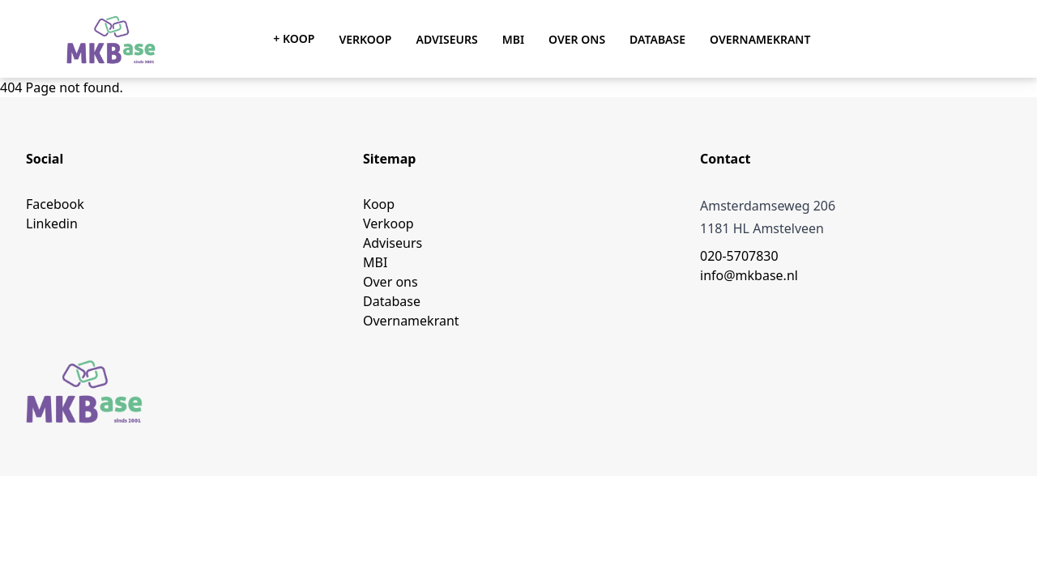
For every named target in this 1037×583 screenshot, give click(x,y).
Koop (379, 204)
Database (657, 39)
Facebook (55, 204)
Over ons (576, 39)
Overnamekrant (760, 39)
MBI (513, 39)
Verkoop (365, 39)
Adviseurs (446, 39)
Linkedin (52, 223)
